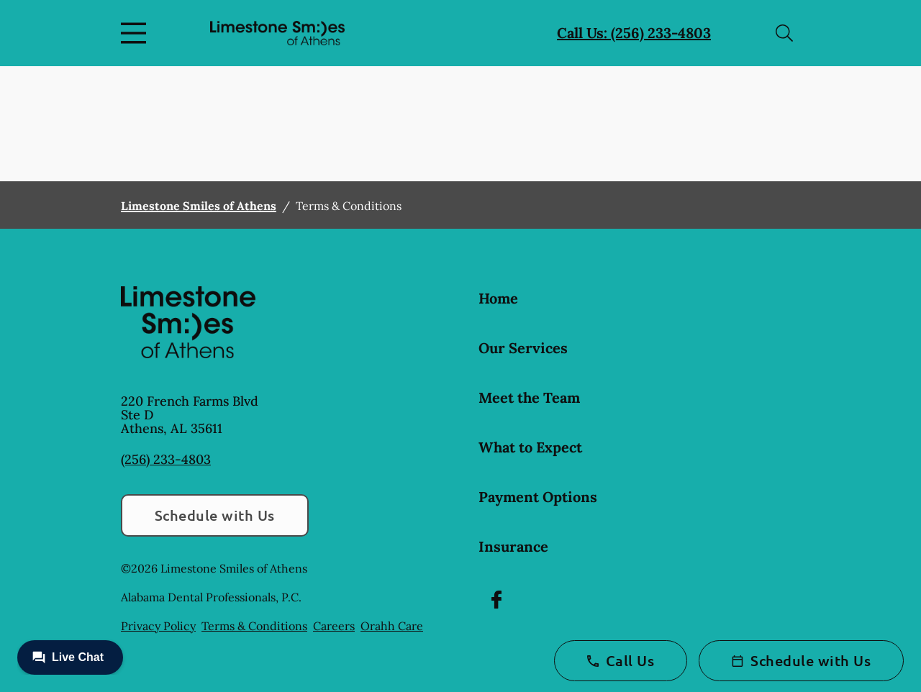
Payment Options (537, 497)
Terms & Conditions (254, 626)
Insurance (513, 546)
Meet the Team (529, 397)
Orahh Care (391, 626)
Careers (334, 626)
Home (498, 298)
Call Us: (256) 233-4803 (634, 33)
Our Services (523, 348)
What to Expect (530, 447)
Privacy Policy (158, 626)
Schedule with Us (215, 515)
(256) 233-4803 (166, 459)
